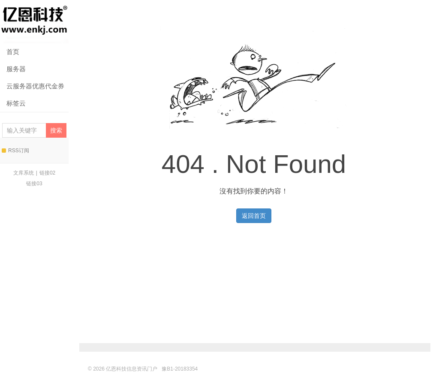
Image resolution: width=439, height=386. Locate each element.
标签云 (16, 103)
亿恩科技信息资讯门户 (34, 21)
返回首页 (254, 215)
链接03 (34, 184)
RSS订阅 (15, 151)
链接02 (47, 173)
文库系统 (23, 173)
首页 (12, 51)
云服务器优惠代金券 (35, 86)
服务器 (16, 68)
